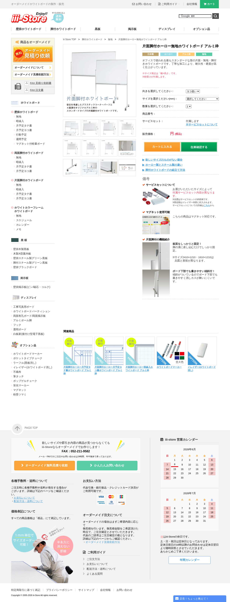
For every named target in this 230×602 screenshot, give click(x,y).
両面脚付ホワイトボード (28, 152)
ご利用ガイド (96, 552)
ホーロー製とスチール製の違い (163, 164)
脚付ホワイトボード (63, 29)
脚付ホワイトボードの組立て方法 (165, 170)
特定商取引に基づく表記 (25, 590)
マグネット (19, 389)
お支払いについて (24, 497)
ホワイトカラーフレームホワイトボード (28, 209)
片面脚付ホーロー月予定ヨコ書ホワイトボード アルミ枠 (108, 370)
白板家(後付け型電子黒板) (28, 333)
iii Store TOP (69, 39)
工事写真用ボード (23, 306)
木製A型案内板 (22, 253)
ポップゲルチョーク (25, 380)
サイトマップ (86, 590)
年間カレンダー (190, 559)
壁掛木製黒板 (21, 249)
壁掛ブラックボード (25, 267)
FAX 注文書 (36, 90)
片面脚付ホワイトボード (28, 180)
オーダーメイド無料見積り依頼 (46, 465)
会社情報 (192, 4)
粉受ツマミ (19, 394)
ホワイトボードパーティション (31, 311)
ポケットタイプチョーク (27, 358)
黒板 (97, 29)
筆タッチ (18, 376)
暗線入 (20, 121)
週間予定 (21, 139)
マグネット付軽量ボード (30, 143)
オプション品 (201, 29)
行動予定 (21, 134)
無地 (18, 116)
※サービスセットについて (202, 124)
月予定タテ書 (24, 125)
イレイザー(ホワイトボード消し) (32, 367)
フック (17, 324)
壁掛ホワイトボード (28, 29)
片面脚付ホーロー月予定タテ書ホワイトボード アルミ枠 (77, 370)
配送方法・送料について (28, 501)
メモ (18, 229)
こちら (207, 205)
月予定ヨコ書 (24, 130)
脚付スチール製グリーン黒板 (30, 262)
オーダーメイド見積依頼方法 (32, 74)
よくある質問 (95, 573)
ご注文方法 (93, 559)
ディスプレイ (166, 29)
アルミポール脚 (22, 320)
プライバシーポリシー (59, 590)
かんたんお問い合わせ (109, 465)
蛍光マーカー (21, 385)
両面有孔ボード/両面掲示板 (29, 315)
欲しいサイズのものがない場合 (163, 159)
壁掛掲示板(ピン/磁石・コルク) (31, 286)
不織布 (17, 371)
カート (211, 4)
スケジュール (24, 220)
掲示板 (132, 29)
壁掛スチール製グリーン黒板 (30, 258)
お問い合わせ (144, 4)
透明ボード (19, 329)
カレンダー (22, 224)
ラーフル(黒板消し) (24, 362)
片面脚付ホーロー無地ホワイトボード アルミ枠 (142, 39)
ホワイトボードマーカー (27, 353)
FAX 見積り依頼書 (40, 83)
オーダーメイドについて (29, 67)
